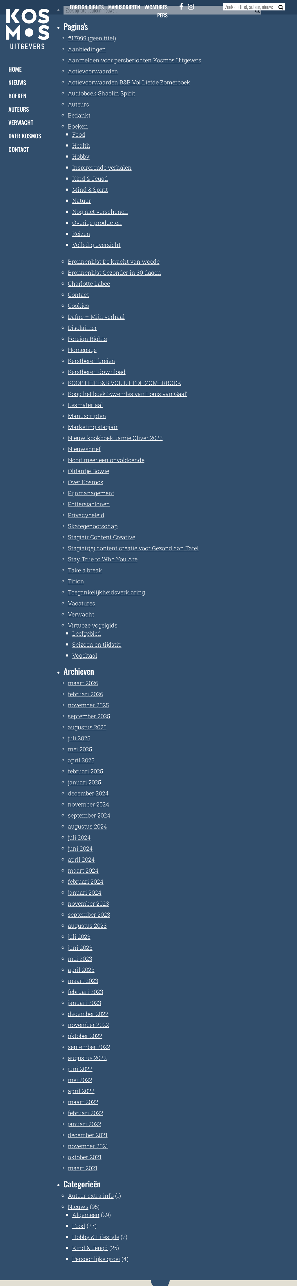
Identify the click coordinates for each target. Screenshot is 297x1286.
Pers (162, 15)
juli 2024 (79, 837)
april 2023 (81, 969)
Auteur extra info (91, 1195)
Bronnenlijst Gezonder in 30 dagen (114, 272)
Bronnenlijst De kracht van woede (114, 261)
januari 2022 (84, 1124)
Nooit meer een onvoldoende (106, 460)
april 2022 (81, 1091)
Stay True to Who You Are (102, 559)
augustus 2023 (87, 925)
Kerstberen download (97, 371)
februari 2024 (86, 881)
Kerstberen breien (91, 360)
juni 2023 (80, 947)
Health (81, 145)
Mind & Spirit (90, 189)
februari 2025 (85, 771)
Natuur (81, 200)
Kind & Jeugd (90, 178)
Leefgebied (86, 633)
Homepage (82, 349)
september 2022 (89, 1046)
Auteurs (18, 109)
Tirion (76, 581)
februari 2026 (85, 694)
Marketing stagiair (93, 427)
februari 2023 (85, 991)
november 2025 (88, 705)
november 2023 (88, 903)
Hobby (81, 156)
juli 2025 (79, 738)
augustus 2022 (87, 1057)
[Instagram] (191, 6)
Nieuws (17, 82)
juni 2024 (80, 848)
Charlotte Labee (89, 283)
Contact (18, 149)
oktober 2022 (85, 1035)
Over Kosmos (24, 135)
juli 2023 (79, 936)
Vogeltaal (84, 655)
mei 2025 (80, 749)
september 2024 (89, 815)
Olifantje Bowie (88, 471)
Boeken (17, 95)
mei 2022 (80, 1080)
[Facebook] (181, 6)
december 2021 (88, 1135)
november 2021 (88, 1146)
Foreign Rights (87, 7)
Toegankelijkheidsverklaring (106, 592)
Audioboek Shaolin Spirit (101, 93)
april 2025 (81, 760)
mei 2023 (80, 958)
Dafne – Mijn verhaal (96, 316)
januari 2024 (85, 892)
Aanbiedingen (87, 49)
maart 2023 (83, 980)
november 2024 (88, 804)
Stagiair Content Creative (101, 537)
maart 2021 (82, 1168)
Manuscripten (124, 7)
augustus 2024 (87, 826)
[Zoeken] (279, 6)
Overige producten (97, 222)
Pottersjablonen (89, 504)
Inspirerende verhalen (102, 167)
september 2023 (89, 914)
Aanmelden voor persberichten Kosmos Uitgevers (134, 60)
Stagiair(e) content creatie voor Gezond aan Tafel (133, 548)
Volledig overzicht (96, 244)
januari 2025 (84, 782)
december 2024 (88, 793)
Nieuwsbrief (84, 449)
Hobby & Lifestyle (95, 1236)
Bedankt (79, 115)
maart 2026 (83, 683)
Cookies (78, 305)
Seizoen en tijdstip (97, 644)
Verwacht (20, 122)
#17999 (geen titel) (92, 38)
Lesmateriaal (85, 404)
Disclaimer (82, 327)
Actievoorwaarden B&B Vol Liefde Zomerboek (129, 82)
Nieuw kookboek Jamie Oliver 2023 (115, 438)
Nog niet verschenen (100, 211)
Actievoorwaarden (93, 71)
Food (78, 134)
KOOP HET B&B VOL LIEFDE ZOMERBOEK (124, 382)
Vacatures (156, 7)
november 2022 (88, 1024)
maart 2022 (83, 1102)
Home (15, 69)
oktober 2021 (85, 1157)
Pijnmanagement (91, 493)
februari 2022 (85, 1113)
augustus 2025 (87, 727)
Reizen (81, 233)
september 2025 (89, 716)
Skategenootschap (93, 526)
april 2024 (81, 859)
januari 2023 (84, 1002)
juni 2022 (80, 1068)
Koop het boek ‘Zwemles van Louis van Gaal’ (127, 393)
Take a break (85, 570)
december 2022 (88, 1013)
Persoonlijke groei (96, 1259)
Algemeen (85, 1214)
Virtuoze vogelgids (92, 625)
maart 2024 (83, 870)
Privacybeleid (86, 515)
